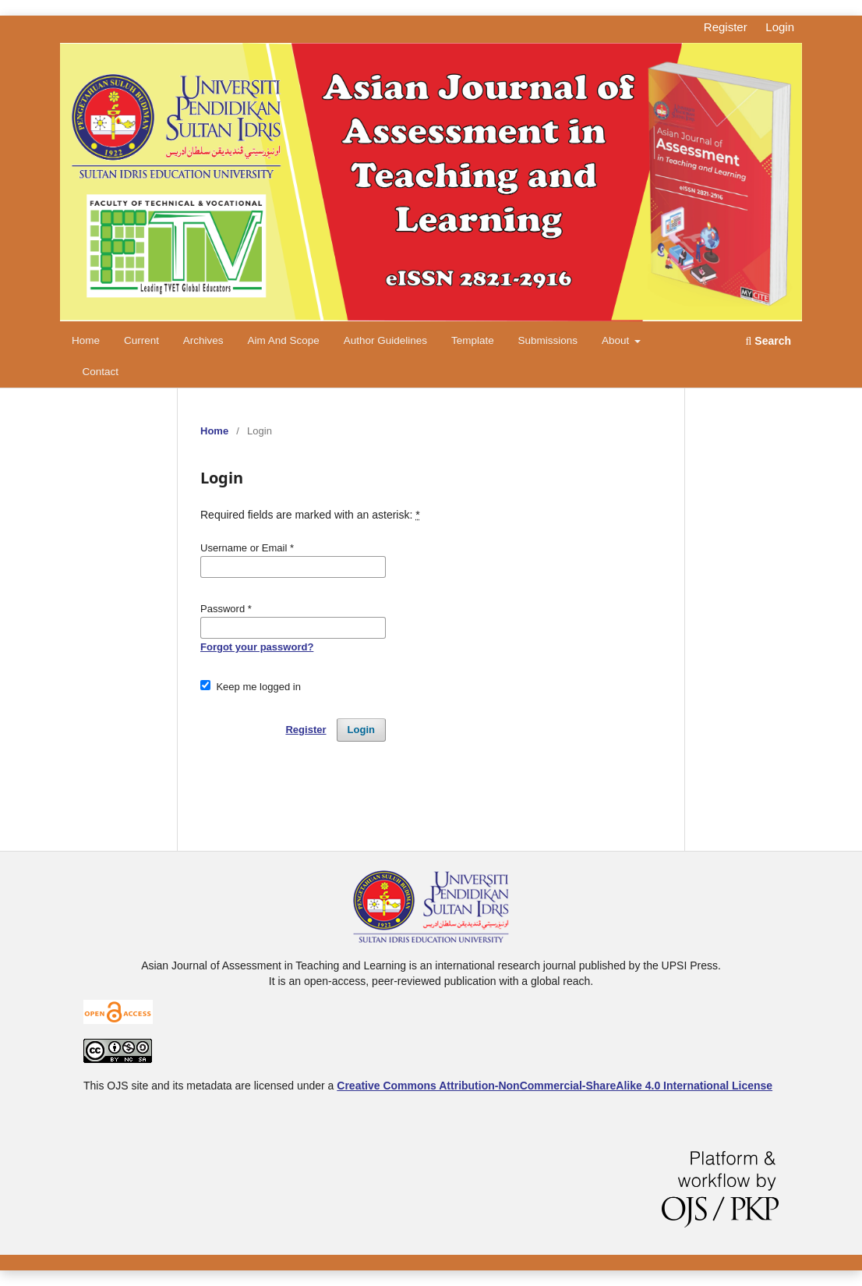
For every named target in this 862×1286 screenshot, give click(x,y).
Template (472, 340)
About (617, 340)
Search (768, 341)
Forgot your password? (256, 647)
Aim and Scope (283, 340)
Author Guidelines (385, 340)
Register (725, 27)
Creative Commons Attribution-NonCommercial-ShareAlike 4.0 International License (554, 1085)
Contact (101, 371)
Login (779, 27)
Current (141, 340)
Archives (203, 340)
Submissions (548, 340)
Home (86, 340)
